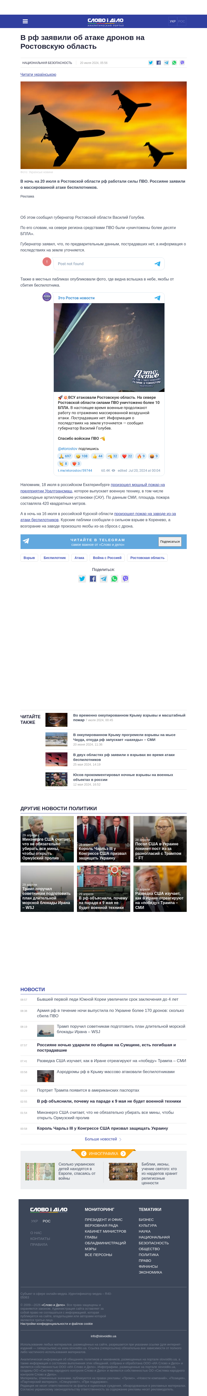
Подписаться (170, 541)
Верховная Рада (101, 1225)
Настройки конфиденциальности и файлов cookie (57, 1324)
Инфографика (103, 1154)
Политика (149, 1255)
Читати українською (38, 75)
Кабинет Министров (105, 1231)
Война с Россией (107, 558)
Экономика (150, 1272)
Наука (145, 1231)
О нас (36, 1233)
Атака (79, 558)
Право (145, 1260)
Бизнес (146, 1219)
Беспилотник (55, 558)
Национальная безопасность (47, 63)
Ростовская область (147, 558)
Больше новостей (103, 1139)
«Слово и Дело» (53, 1305)
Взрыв (29, 558)
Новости (33, 989)
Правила (38, 1244)
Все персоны (98, 1255)
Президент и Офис (103, 1219)
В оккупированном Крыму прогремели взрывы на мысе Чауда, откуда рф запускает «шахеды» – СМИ (124, 739)
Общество (149, 1249)
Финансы (148, 1266)
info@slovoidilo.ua (103, 1336)
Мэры (90, 1249)
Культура (148, 1225)
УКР (173, 21)
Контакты (40, 1238)
